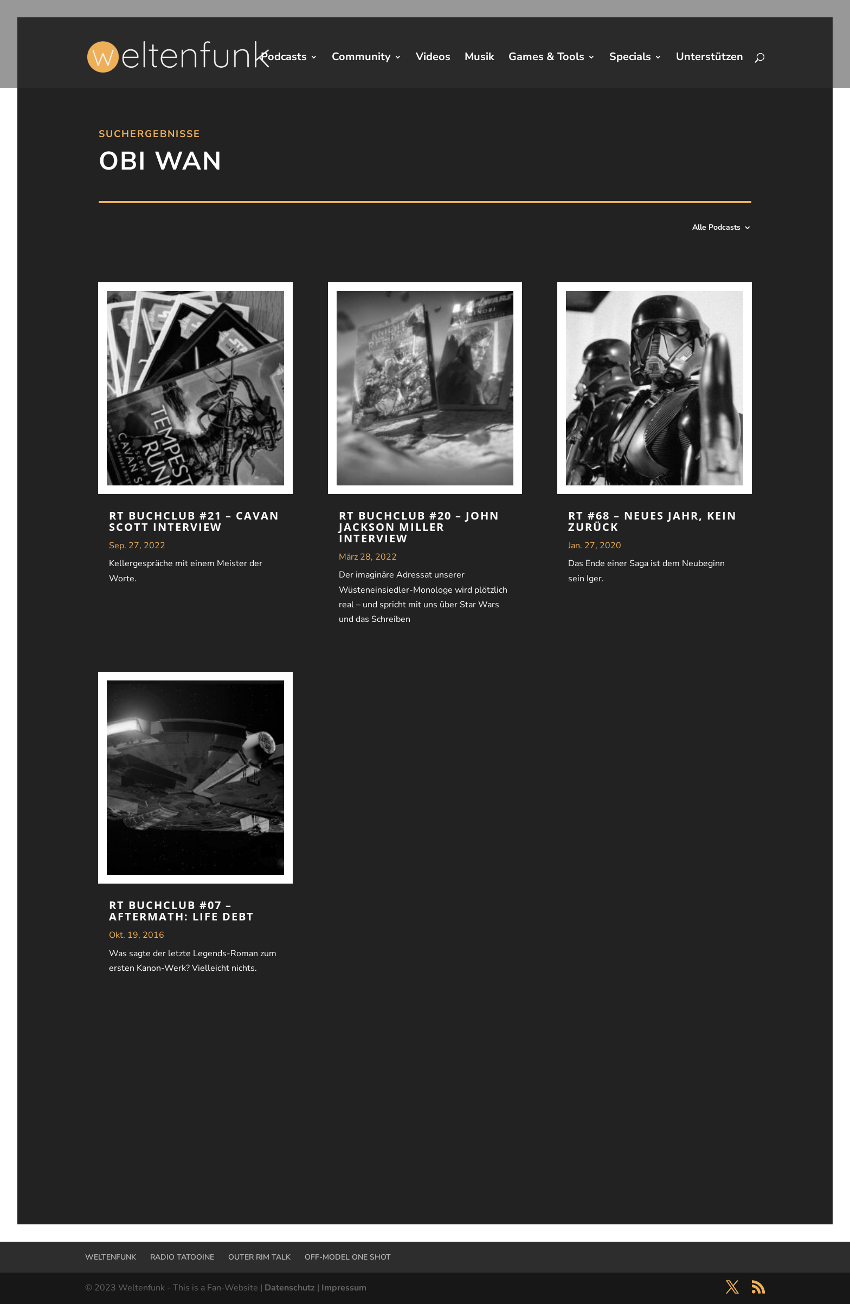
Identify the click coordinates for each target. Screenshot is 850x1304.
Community (361, 58)
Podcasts (284, 58)
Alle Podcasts (716, 228)
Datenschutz (290, 1288)
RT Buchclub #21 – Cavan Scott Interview (194, 521)
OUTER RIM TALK (259, 1257)
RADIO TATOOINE (182, 1257)
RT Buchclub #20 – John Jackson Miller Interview (419, 527)
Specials (630, 58)
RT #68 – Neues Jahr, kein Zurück (652, 521)
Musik (479, 58)
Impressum (343, 1288)
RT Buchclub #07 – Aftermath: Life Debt (181, 911)
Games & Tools (546, 58)
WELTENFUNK (110, 1257)
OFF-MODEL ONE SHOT (348, 1257)
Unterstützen (709, 58)
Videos (433, 58)
